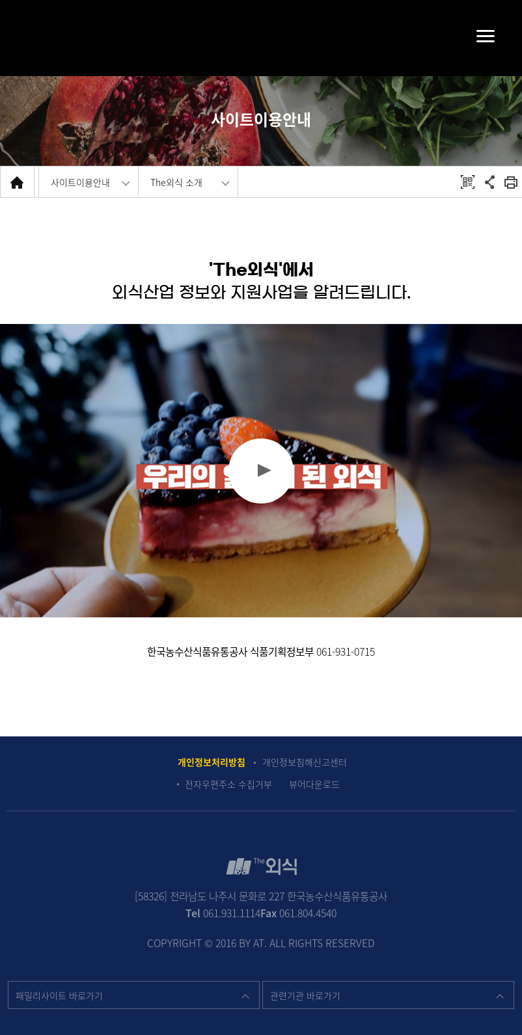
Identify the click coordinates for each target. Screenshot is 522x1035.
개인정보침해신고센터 (304, 762)
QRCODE (467, 182)
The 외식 (261, 36)
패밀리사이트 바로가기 (59, 995)
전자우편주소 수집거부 (228, 784)
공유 (490, 182)
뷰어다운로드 (314, 784)
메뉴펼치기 (472, 35)
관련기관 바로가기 (305, 995)
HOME (17, 182)
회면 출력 (511, 182)
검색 (35, 38)
